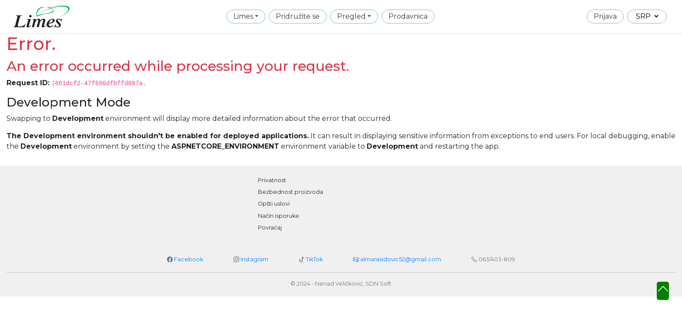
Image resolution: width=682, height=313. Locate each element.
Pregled (351, 16)
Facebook (188, 259)
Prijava (605, 16)
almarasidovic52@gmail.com (397, 259)
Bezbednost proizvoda (290, 192)
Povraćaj (270, 227)
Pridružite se (298, 16)
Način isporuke (278, 216)
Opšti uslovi (274, 203)
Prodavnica (408, 16)
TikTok (314, 259)
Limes (243, 16)
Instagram (254, 259)
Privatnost (272, 180)
